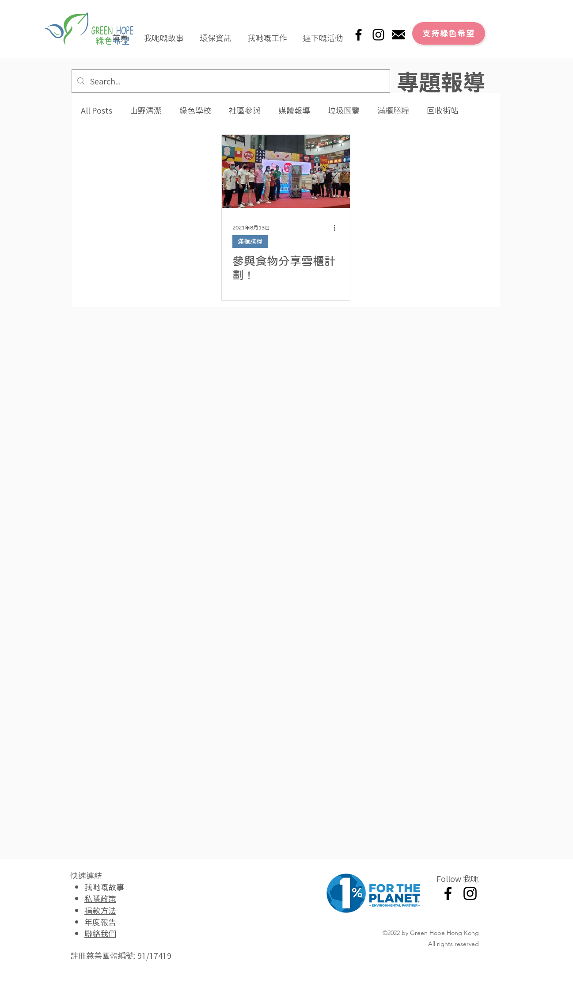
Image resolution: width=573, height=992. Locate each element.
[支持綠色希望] (449, 33)
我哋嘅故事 (104, 887)
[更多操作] (338, 227)
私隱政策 (100, 898)
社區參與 (245, 110)
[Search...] (230, 81)
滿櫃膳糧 (393, 110)
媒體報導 (294, 110)
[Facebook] (358, 34)
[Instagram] (378, 34)
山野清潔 (146, 110)
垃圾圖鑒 (344, 110)
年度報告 (100, 921)
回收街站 (443, 110)
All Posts (96, 110)
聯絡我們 (100, 933)
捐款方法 (100, 910)
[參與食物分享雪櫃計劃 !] (286, 171)
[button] (164, 33)
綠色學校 (195, 110)
